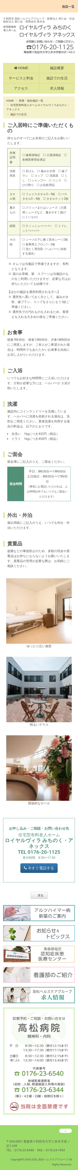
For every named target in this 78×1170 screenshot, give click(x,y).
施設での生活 (57, 78)
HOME (21, 68)
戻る (40, 895)
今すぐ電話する (39, 868)
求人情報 (57, 88)
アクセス (21, 88)
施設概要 (57, 68)
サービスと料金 (21, 78)
